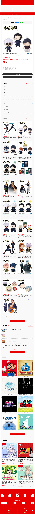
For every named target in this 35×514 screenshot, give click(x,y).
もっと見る (17, 320)
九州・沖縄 (6, 109)
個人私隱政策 (25, 512)
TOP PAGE (9, 508)
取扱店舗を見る (17, 74)
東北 (4, 89)
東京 (4, 92)
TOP (1, 14)
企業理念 (9, 510)
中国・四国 (6, 106)
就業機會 (26, 510)
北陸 (4, 100)
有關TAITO (25, 508)
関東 (4, 95)
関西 (4, 103)
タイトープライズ (6, 14)
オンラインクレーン (7, 112)
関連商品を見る (17, 76)
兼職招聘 (9, 512)
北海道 (5, 86)
